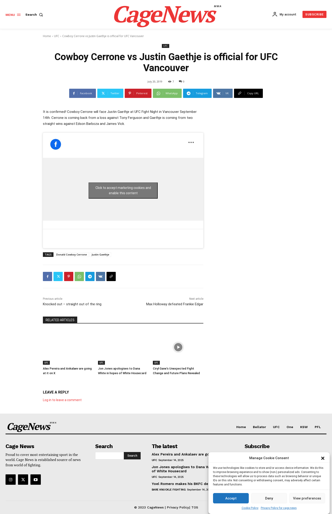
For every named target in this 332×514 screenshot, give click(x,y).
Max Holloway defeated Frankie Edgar (174, 304)
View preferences (307, 498)
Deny (269, 498)
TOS (194, 507)
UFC (56, 36)
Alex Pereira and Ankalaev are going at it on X (192, 454)
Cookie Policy (250, 508)
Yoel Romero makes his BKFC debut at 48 (188, 484)
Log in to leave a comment (62, 400)
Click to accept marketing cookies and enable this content (123, 190)
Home (47, 36)
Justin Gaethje (100, 254)
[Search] (132, 455)
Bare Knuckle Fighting (169, 489)
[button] (322, 458)
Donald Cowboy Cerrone (71, 254)
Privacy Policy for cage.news (279, 508)
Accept (231, 498)
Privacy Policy (178, 507)
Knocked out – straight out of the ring (72, 304)
